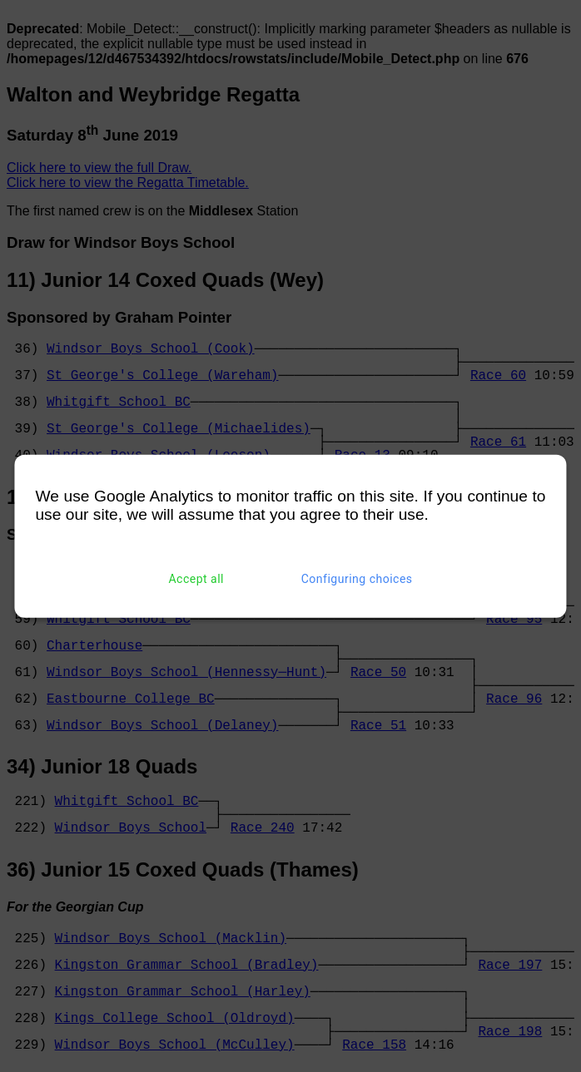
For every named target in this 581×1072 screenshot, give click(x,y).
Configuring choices (357, 579)
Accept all (196, 579)
